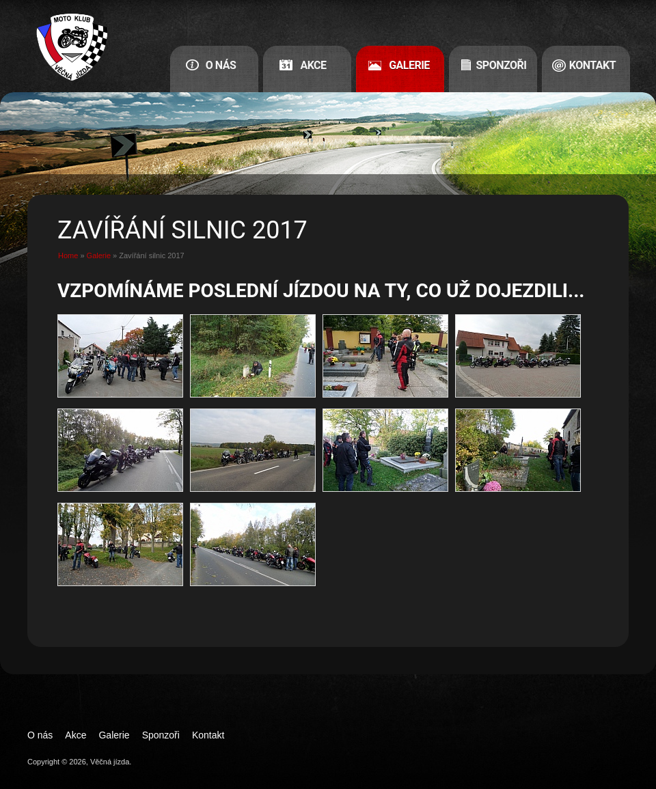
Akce (313, 65)
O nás (221, 65)
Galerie (409, 65)
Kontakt (592, 65)
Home (68, 255)
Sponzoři (501, 65)
